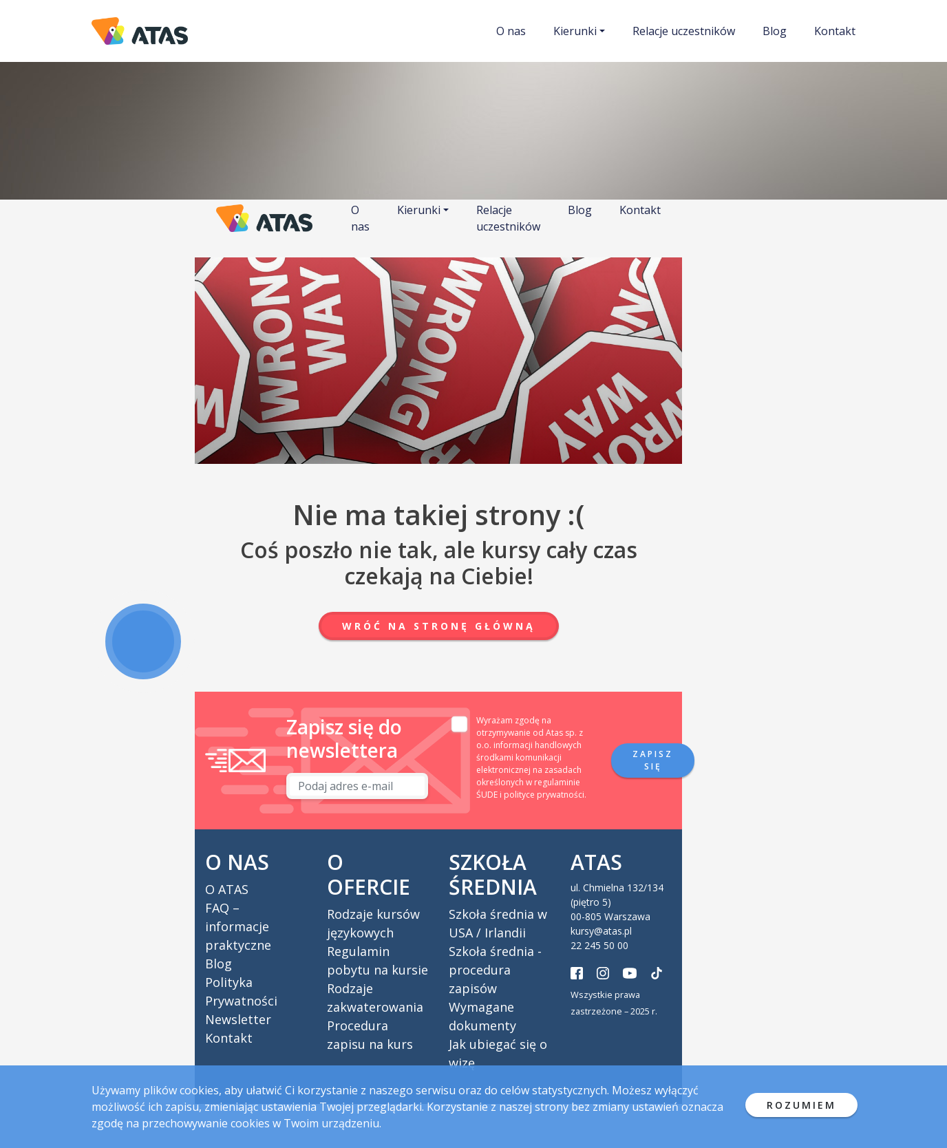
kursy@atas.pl (601, 930)
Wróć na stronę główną (438, 626)
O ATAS (226, 889)
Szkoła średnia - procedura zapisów (495, 970)
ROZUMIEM (801, 1105)
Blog (775, 31)
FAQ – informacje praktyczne (238, 926)
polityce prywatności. (545, 794)
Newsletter (238, 1019)
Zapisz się (652, 760)
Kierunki (575, 31)
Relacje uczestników (683, 31)
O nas (511, 31)
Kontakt (834, 31)
